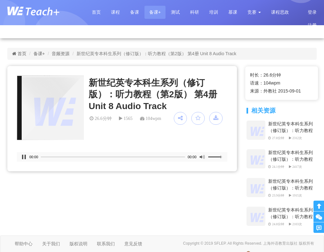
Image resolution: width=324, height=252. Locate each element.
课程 (115, 12)
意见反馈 (133, 243)
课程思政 (280, 12)
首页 (96, 12)
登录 (312, 12)
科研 (194, 12)
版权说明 (78, 243)
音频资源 (61, 53)
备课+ (155, 12)
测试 (175, 12)
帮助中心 (24, 243)
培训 (213, 12)
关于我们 (51, 243)
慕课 (232, 12)
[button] (254, 12)
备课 (134, 12)
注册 (312, 25)
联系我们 (106, 243)
